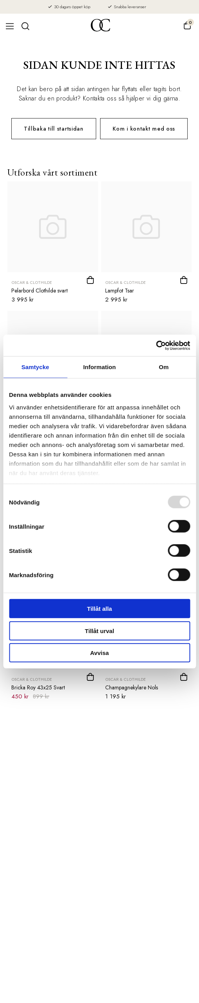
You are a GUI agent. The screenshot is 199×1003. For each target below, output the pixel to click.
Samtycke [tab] (35, 367)
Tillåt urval (99, 630)
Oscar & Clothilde (31, 282)
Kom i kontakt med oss (144, 129)
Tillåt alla (99, 608)
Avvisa (99, 653)
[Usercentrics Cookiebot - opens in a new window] (156, 345)
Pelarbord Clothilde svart (39, 290)
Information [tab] (99, 367)
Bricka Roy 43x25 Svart (38, 687)
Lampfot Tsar (119, 290)
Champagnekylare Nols (131, 687)
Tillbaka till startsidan (54, 129)
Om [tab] (164, 367)
